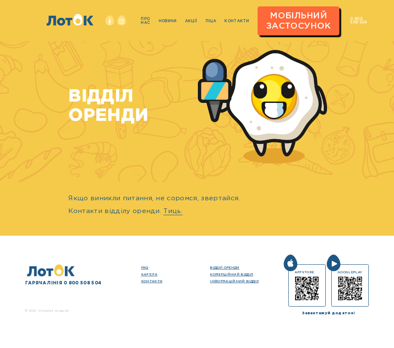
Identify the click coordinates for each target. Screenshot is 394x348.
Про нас (145, 20)
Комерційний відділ (231, 274)
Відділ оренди (224, 267)
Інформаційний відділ (234, 281)
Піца (211, 21)
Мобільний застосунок (298, 21)
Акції (191, 21)
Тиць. (173, 211)
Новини (168, 21)
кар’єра (149, 274)
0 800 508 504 (358, 20)
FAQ (144, 267)
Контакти (236, 21)
